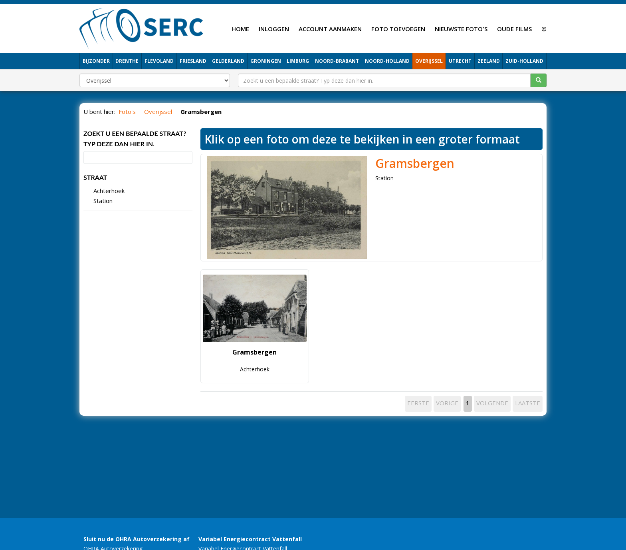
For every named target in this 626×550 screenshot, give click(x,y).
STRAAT (95, 177)
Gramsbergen (414, 163)
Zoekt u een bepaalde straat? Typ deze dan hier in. (134, 138)
